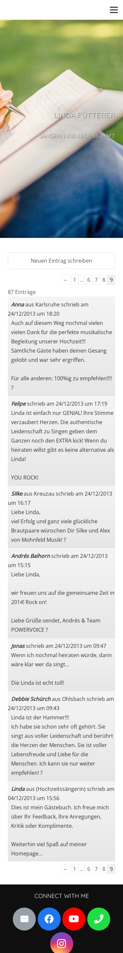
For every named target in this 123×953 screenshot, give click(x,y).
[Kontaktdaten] (98, 919)
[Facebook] (49, 919)
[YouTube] (73, 919)
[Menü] (114, 10)
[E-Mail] (24, 919)
